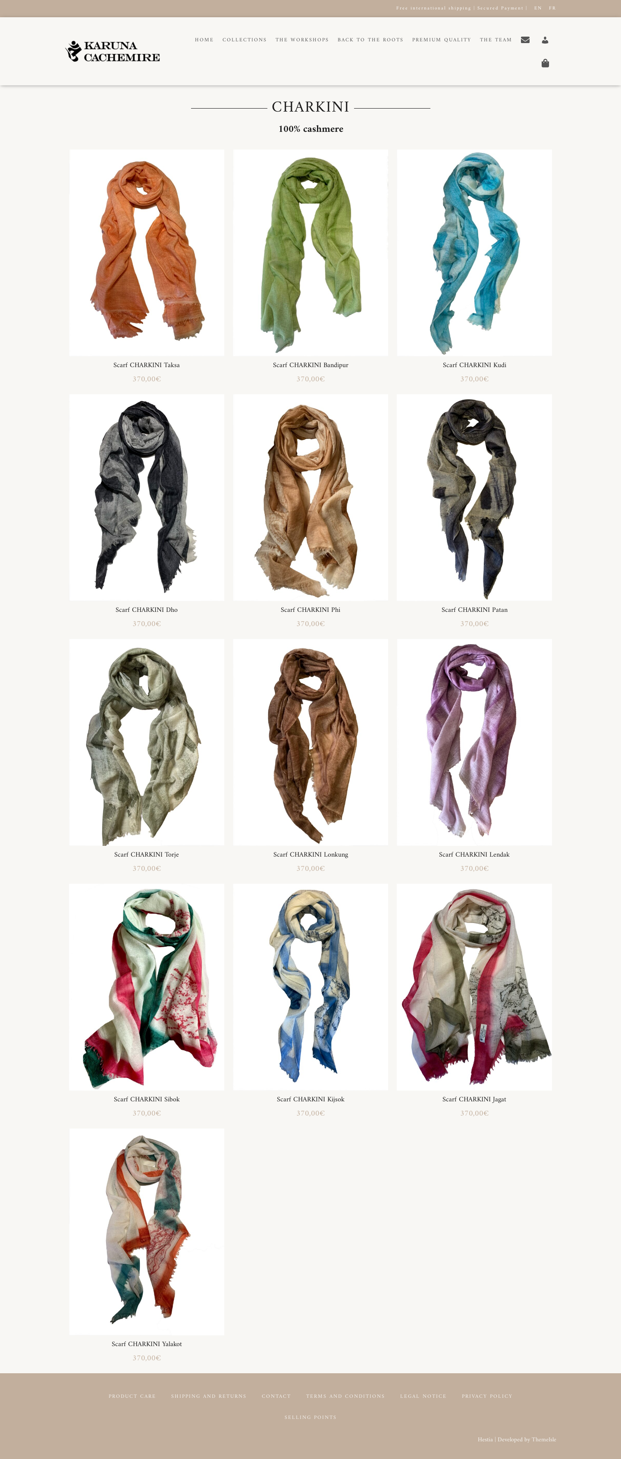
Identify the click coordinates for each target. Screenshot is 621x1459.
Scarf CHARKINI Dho (147, 610)
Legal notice (423, 1396)
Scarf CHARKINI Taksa (146, 365)
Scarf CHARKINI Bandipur (310, 365)
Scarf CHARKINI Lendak (474, 855)
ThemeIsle (544, 1439)
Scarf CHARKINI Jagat (474, 1100)
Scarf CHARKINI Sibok (147, 1100)
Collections (245, 40)
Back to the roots (371, 40)
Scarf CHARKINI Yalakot (147, 1344)
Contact (276, 1396)
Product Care (132, 1396)
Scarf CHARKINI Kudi (474, 365)
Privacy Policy (487, 1396)
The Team (496, 40)
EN (538, 8)
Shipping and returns (209, 1396)
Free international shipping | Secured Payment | (461, 8)
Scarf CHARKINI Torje (146, 855)
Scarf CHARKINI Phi (310, 610)
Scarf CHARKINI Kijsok (311, 1100)
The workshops (302, 40)
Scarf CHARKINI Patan (475, 610)
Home (204, 40)
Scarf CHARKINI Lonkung (310, 855)
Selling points (311, 1417)
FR (552, 8)
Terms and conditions (345, 1396)
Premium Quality (441, 40)
